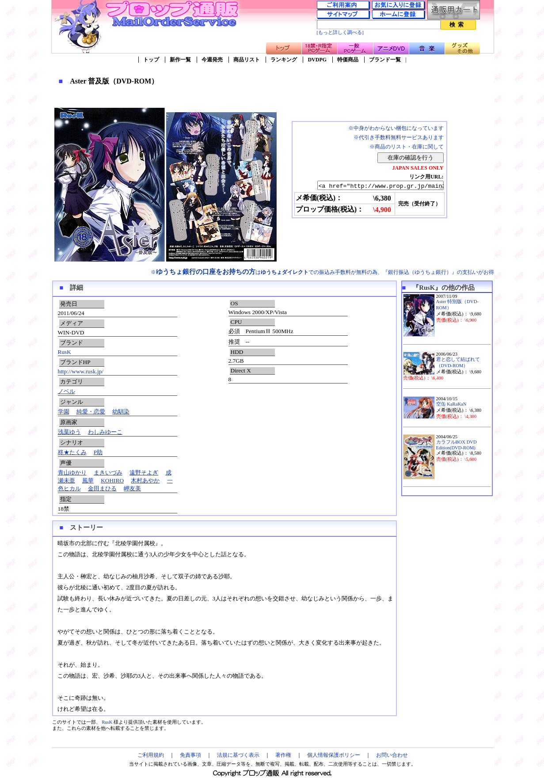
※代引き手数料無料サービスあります (399, 137)
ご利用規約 (150, 755)
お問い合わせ (392, 755)
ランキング (283, 60)
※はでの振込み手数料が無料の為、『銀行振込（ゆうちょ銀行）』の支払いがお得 (322, 272)
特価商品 (347, 60)
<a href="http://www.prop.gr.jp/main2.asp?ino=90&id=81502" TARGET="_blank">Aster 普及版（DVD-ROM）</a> (373, 186)
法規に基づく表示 (238, 755)
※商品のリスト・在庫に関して (406, 147)
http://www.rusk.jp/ (81, 371)
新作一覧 (180, 60)
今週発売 (212, 60)
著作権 (283, 755)
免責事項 (190, 755)
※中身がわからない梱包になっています (396, 128)
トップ (151, 60)
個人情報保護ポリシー (333, 755)
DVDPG (317, 60)
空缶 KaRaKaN (451, 404)
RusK (64, 352)
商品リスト (246, 60)
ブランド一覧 (385, 60)
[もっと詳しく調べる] (340, 32)
